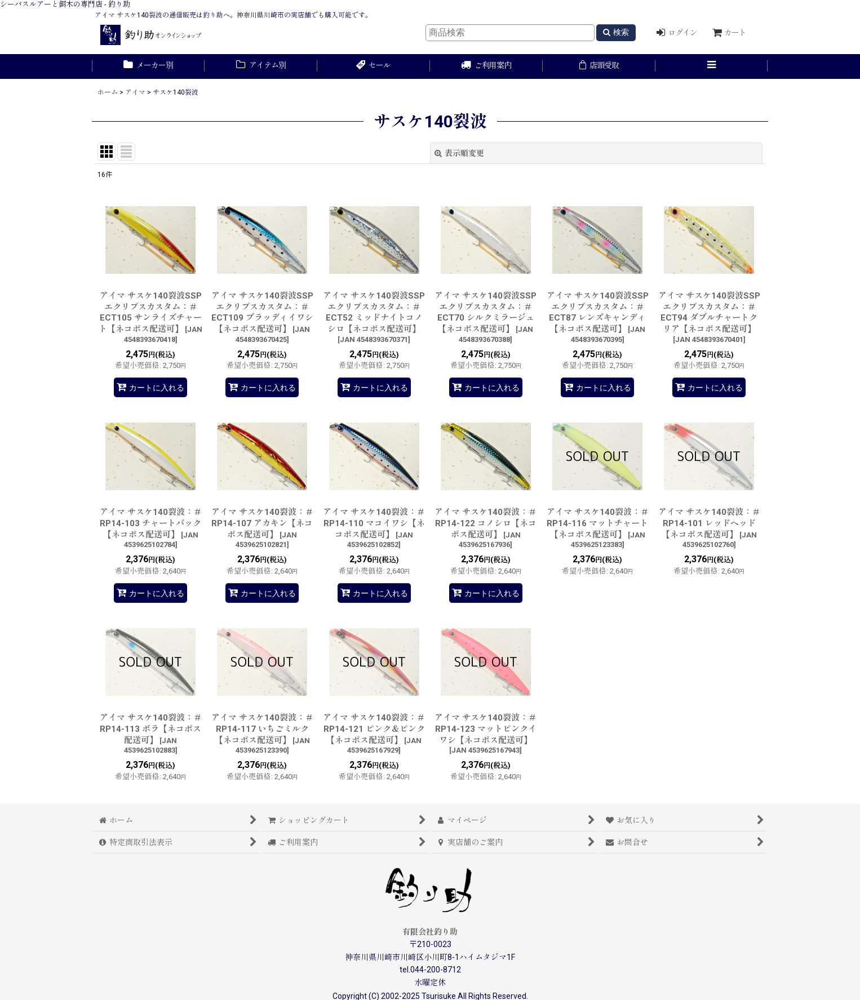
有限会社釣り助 (430, 931)
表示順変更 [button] (459, 153)
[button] (711, 66)
